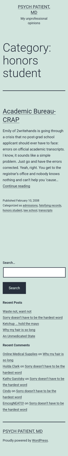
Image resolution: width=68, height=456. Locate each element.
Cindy (7, 391)
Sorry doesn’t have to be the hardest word (33, 317)
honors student (12, 210)
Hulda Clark (11, 366)
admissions (30, 205)
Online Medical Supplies (20, 354)
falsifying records (50, 205)
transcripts (45, 210)
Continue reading (16, 186)
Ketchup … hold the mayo (21, 324)
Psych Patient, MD (23, 431)
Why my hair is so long (19, 330)
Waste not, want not (17, 311)
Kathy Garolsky (13, 379)
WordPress (40, 440)
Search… (9, 263)
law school (30, 210)
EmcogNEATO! (13, 403)
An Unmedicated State (19, 336)
